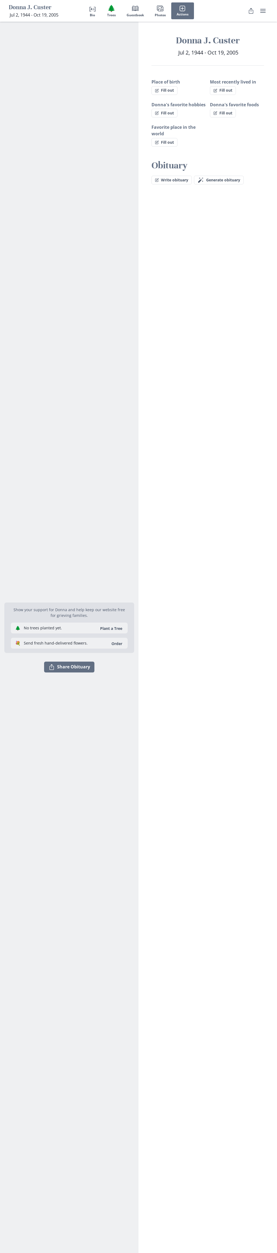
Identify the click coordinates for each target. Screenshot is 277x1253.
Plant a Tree (111, 628)
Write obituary (171, 179)
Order (116, 643)
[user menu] (263, 10)
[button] (69, 596)
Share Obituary (69, 667)
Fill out (164, 90)
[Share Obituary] (251, 10)
